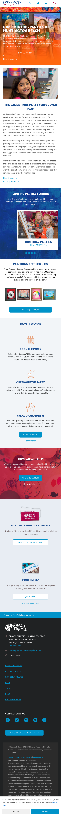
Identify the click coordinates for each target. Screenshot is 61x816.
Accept (45, 811)
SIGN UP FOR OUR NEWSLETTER (24, 732)
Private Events (13, 671)
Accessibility (38, 757)
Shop (8, 688)
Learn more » (30, 441)
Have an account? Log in (30, 603)
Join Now (30, 596)
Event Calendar (13, 665)
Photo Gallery (13, 699)
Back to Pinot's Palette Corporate (20, 615)
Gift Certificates (14, 677)
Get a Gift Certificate (30, 542)
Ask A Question (30, 309)
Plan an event (31, 434)
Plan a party (25, 52)
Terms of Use (13, 757)
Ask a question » (11, 181)
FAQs (7, 682)
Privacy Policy (26, 757)
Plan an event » (30, 245)
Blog (8, 694)
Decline (16, 811)
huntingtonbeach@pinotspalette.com (25, 650)
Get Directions (15, 645)
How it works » (10, 59)
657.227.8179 (14, 655)
